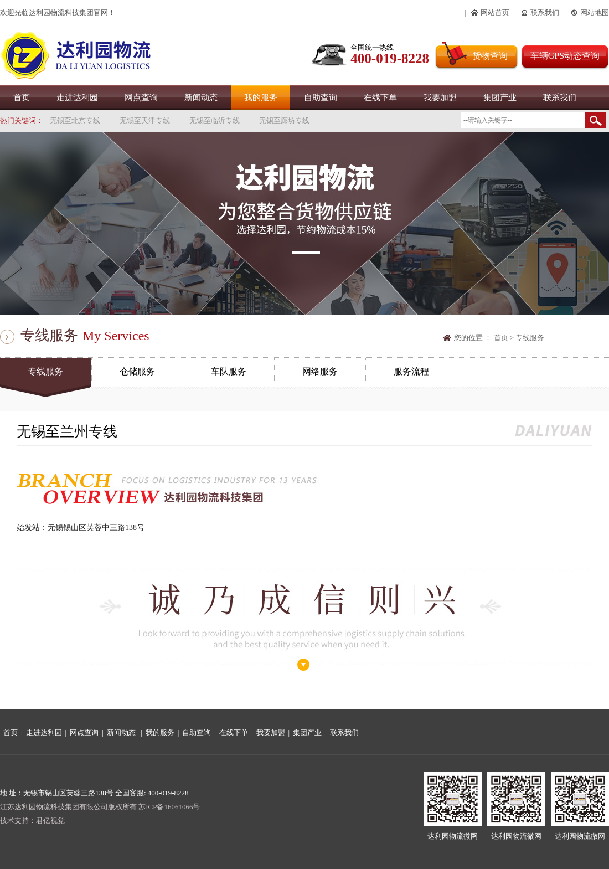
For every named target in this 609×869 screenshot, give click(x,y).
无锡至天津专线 (145, 120)
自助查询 (320, 97)
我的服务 (260, 97)
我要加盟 (440, 97)
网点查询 (141, 97)
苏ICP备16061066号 (169, 807)
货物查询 (490, 55)
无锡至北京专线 (75, 120)
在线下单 (380, 97)
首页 (21, 97)
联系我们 (559, 97)
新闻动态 (201, 97)
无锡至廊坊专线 (284, 120)
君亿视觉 (50, 820)
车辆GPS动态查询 (565, 55)
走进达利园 (77, 97)
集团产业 (500, 97)
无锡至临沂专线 (214, 120)
